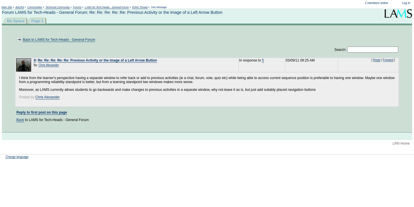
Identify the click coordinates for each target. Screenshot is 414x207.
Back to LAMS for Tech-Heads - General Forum (59, 40)
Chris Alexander (49, 65)
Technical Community (57, 7)
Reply (377, 60)
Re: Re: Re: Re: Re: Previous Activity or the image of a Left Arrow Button (97, 60)
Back (20, 120)
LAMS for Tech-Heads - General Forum (107, 7)
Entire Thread (139, 7)
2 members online (376, 3)
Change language (16, 156)
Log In (406, 3)
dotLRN (19, 7)
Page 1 (37, 21)
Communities (34, 7)
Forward (388, 60)
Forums (77, 7)
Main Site (6, 7)
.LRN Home (401, 143)
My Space (15, 21)
